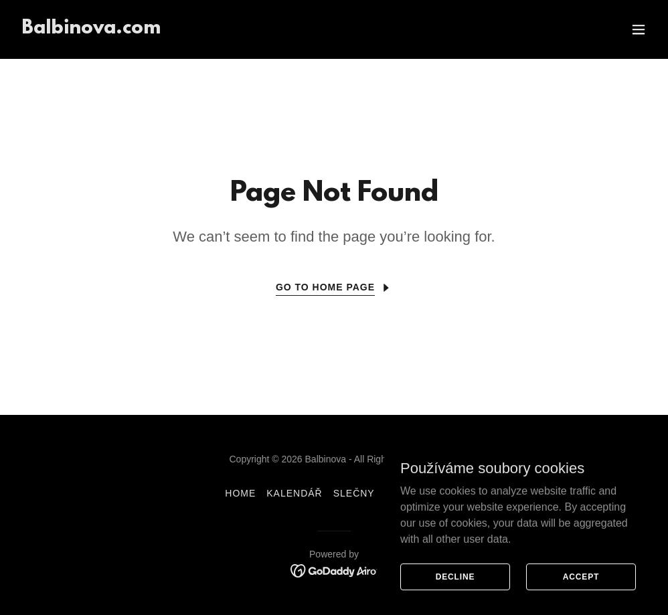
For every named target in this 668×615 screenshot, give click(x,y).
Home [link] (240, 493)
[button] (638, 29)
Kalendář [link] (294, 493)
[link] (91, 29)
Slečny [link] (354, 493)
